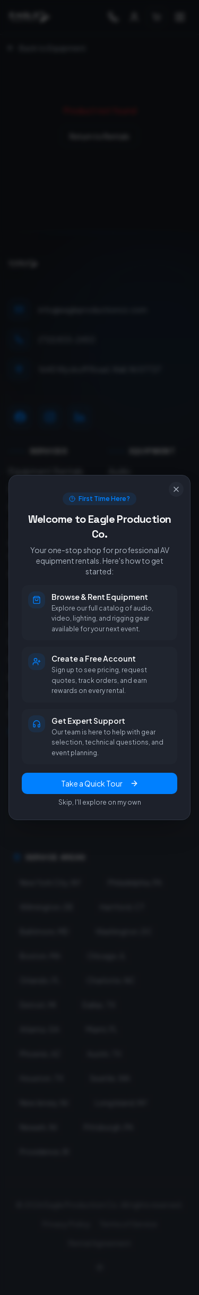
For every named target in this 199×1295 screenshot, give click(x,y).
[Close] (176, 489)
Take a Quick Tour (100, 783)
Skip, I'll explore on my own (99, 802)
